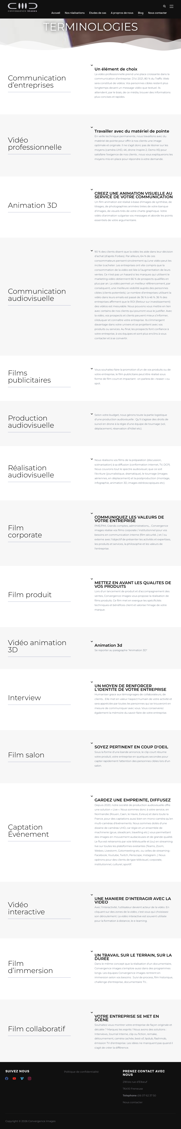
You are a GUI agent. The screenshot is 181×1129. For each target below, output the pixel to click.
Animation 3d (108, 645)
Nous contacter (157, 13)
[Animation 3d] (92, 641)
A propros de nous (122, 13)
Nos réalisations (75, 13)
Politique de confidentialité (81, 1071)
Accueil (55, 13)
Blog (140, 13)
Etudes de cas (97, 13)
